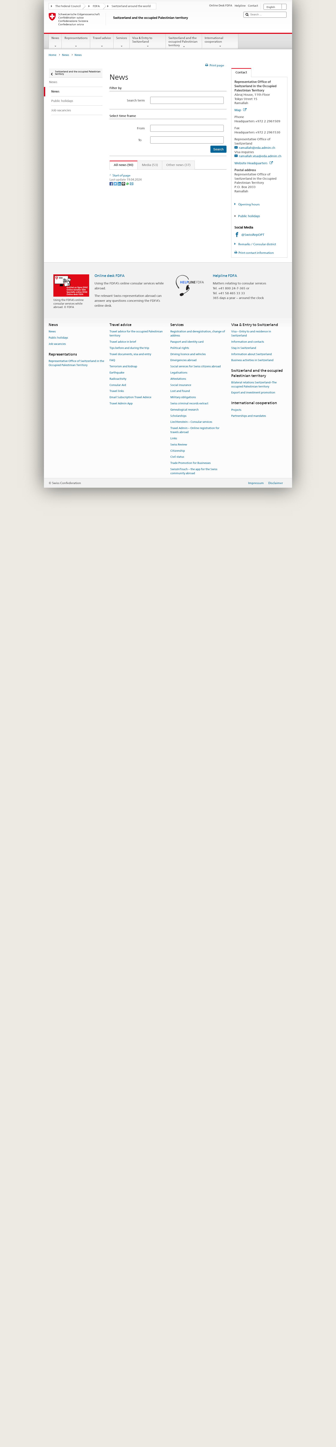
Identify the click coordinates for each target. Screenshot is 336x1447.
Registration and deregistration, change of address (197, 1273)
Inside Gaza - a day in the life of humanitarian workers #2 (156, 443)
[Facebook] (112, 1195)
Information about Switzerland (251, 1294)
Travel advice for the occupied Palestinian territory (136, 1273)
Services (121, 42)
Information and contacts (247, 1281)
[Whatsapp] (128, 1195)
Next (210, 174)
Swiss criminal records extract (189, 1343)
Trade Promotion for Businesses (190, 1403)
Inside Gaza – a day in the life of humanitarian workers (154, 187)
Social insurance (180, 1325)
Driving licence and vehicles (188, 1294)
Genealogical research (184, 1349)
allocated (140, 232)
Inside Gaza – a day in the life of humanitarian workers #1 (156, 552)
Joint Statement (124, 296)
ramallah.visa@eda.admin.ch (260, 156)
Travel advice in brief (123, 1281)
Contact (239, 72)
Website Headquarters (253, 163)
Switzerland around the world (131, 6)
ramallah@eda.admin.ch (257, 148)
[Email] (131, 1195)
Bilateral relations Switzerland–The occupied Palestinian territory (254, 1324)
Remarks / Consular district (257, 244)
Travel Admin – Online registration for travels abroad (194, 1370)
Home (52, 55)
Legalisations (178, 1312)
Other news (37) (178, 165)
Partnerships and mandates (248, 1355)
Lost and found (180, 1331)
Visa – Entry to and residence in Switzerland (251, 1273)
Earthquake (117, 1312)
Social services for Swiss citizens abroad (195, 1306)
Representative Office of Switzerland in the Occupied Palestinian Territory (76, 1303)
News (55, 42)
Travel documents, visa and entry (130, 1294)
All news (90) (121, 165)
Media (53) (150, 165)
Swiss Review (178, 1384)
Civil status (177, 1396)
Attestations (178, 1318)
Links (173, 1378)
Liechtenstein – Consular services (191, 1361)
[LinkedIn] (120, 1195)
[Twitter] (116, 1195)
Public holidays (249, 216)
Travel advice (101, 42)
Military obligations (183, 1337)
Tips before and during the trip (129, 1288)
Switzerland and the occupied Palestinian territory (184, 42)
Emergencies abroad (183, 1300)
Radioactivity (118, 1318)
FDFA (96, 6)
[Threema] (124, 1195)
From (141, 128)
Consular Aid (118, 1325)
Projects (236, 1349)
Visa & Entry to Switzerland (148, 42)
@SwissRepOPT (252, 235)
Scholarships (178, 1355)
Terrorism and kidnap (123, 1306)
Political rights (179, 1288)
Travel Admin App (121, 1343)
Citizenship (177, 1390)
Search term (136, 100)
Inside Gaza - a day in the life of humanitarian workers (153, 334)
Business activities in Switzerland (252, 1300)
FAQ (112, 1300)
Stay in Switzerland (243, 1288)
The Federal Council (68, 6)
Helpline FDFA (225, 1216)
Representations (76, 42)
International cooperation (220, 42)
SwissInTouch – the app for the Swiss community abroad (193, 1411)
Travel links (117, 1331)
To (141, 140)
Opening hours (249, 204)
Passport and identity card (187, 1281)
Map (240, 110)
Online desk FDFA (109, 1216)
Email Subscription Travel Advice (130, 1337)
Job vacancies (57, 1284)
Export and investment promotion (253, 1332)
